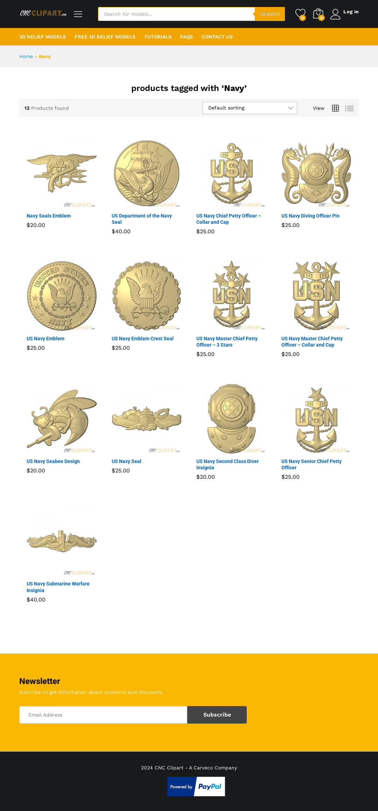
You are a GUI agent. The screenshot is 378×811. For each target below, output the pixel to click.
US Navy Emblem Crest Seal (143, 338)
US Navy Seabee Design (53, 461)
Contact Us (217, 36)
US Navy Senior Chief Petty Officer (311, 464)
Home (26, 56)
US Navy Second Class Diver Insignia (227, 464)
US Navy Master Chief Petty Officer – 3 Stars (227, 342)
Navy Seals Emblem (49, 216)
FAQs (186, 36)
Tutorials (158, 36)
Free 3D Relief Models (105, 36)
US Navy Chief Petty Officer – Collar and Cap (228, 219)
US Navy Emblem (45, 338)
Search (268, 14)
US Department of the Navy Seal (142, 219)
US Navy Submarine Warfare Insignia (58, 587)
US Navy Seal (126, 461)
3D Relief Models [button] (42, 36)
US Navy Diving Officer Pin (310, 216)
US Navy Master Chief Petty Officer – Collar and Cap (312, 342)
